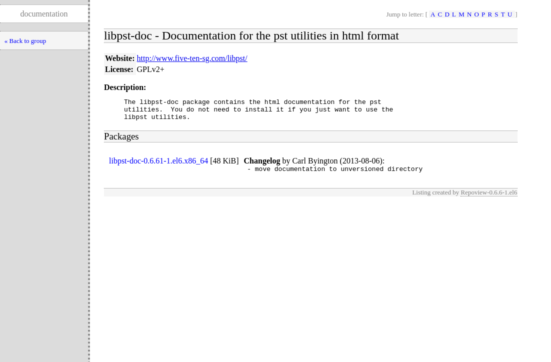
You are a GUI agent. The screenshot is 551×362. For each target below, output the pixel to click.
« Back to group (25, 40)
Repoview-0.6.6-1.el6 (488, 198)
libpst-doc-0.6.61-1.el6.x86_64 (158, 165)
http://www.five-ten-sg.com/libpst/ (192, 58)
